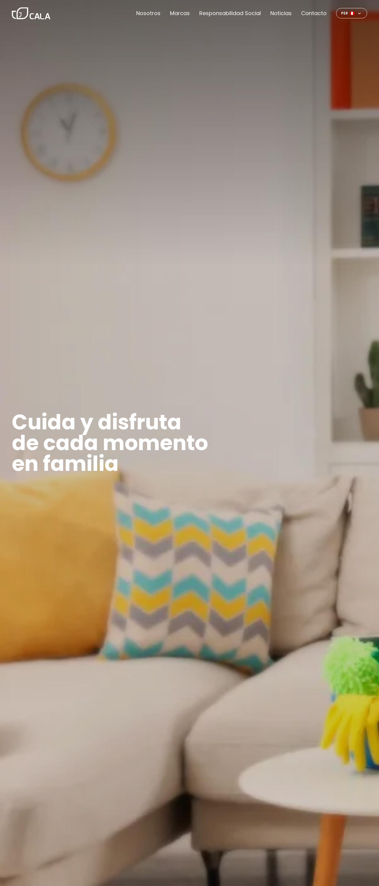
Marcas (180, 13)
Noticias (281, 13)
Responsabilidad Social (230, 13)
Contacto (314, 13)
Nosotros (148, 13)
